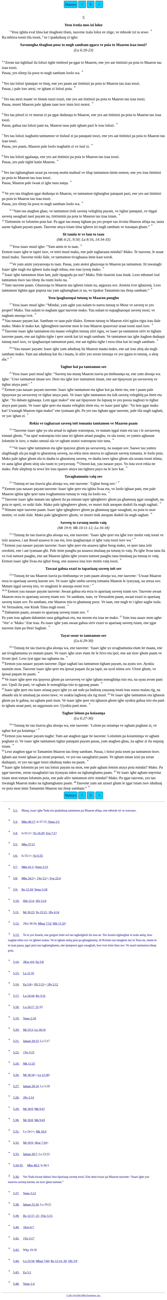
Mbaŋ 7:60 (42, 1261)
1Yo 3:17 (28, 1238)
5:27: (16, 1086)
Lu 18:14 (40, 1030)
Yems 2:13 (41, 867)
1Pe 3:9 (72, 1261)
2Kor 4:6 (28, 962)
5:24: (16, 1063)
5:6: (15, 855)
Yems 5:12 (29, 1193)
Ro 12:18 (27, 889)
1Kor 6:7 (28, 1227)
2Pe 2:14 (28, 1097)
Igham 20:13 (31, 1041)
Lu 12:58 (43, 1075)
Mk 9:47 (39, 1109)
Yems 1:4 (28, 1284)
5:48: (16, 1284)
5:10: (16, 901)
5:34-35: (18, 1165)
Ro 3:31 (41, 996)
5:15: (16, 973)
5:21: (16, 1041)
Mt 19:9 (28, 1142)
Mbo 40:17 (28, 821)
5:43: (16, 1250)
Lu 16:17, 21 (31, 1007)
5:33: (16, 1154)
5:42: (16, 1238)
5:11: (16, 912)
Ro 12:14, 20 (58, 1261)
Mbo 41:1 (27, 867)
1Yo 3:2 (41, 878)
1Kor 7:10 (40, 1142)
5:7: (15, 867)
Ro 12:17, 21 (31, 1216)
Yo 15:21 (41, 912)
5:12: (16, 923)
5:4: (15, 833)
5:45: (16, 1272)
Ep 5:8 (40, 962)
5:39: (16, 1216)
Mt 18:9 (28, 1109)
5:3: (15, 821)
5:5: (15, 844)
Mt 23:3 (28, 1030)
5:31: (16, 1131)
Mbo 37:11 (28, 844)
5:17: (16, 996)
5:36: (16, 1176)
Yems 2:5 (53, 821)
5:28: (16, 1097)
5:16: (16, 984)
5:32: (16, 1142)
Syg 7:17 (51, 833)
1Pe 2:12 (52, 984)
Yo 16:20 (38, 833)
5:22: (16, 1052)
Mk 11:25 (29, 1063)
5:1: (15, 810)
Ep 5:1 (27, 1272)
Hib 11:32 (59, 923)
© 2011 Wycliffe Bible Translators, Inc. (83, 1295)
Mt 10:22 (28, 912)
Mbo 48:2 (33, 1165)
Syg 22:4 (55, 878)
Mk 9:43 (39, 1120)
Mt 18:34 (28, 1075)
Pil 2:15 (39, 984)
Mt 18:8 (28, 1120)
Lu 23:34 (28, 1261)
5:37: (16, 1193)
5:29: (16, 1109)
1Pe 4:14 (53, 912)
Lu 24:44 (28, 996)
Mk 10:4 (41, 1131)
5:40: (16, 1227)
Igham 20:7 (30, 1154)
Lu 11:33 (28, 973)
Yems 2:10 (29, 1018)
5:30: (16, 1120)
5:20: (16, 1030)
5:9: (15, 889)
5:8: (15, 878)
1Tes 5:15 (46, 1216)
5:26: (16, 1075)
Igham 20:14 (31, 1086)
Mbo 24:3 (27, 878)
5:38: (16, 1204)
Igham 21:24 (31, 1204)
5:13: (16, 935)
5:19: (16, 1018)
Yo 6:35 (38, 855)
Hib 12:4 (28, 901)
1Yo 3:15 (28, 1052)
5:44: (16, 1261)
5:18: (16, 1007)
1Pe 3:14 (40, 901)
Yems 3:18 (40, 889)
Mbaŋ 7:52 (44, 923)
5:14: (16, 962)
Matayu (70, 4)
